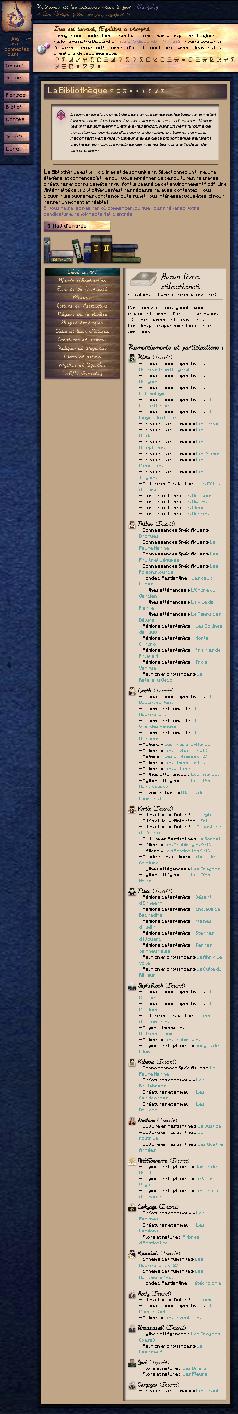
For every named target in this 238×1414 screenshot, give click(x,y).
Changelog (147, 7)
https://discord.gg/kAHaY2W (151, 41)
